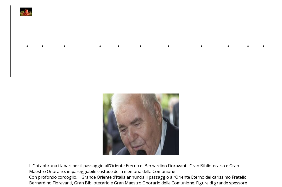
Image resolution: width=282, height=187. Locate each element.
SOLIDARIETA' (186, 46)
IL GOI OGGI (257, 106)
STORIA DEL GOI (239, 106)
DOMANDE (216, 46)
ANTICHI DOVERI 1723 (54, 106)
